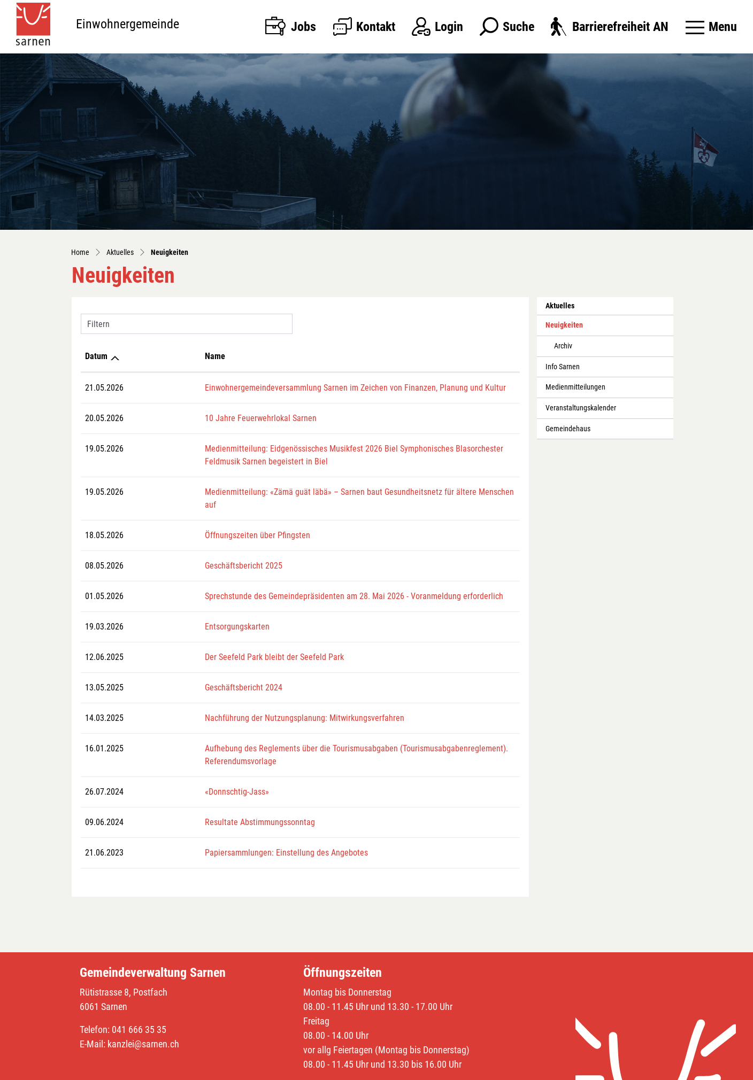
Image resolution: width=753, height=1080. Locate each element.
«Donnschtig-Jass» (164, 766)
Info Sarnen (562, 366)
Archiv (563, 346)
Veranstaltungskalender (580, 408)
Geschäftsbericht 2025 (171, 553)
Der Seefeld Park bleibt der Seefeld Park (201, 644)
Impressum (528, 1069)
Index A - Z (447, 1069)
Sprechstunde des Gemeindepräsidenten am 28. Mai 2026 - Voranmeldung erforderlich (281, 583)
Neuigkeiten (569, 328)
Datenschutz (487, 1069)
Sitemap (414, 1069)
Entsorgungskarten (164, 614)
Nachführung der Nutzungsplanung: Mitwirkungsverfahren (232, 705)
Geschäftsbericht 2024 (171, 675)
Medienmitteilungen (575, 387)
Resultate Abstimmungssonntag (187, 796)
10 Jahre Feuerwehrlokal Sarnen (188, 418)
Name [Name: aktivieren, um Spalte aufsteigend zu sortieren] (142, 356)
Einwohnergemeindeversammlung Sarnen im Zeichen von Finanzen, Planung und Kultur (282, 388)
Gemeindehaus (567, 428)
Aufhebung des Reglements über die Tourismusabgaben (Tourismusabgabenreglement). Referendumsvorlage (320, 736)
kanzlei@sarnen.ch (143, 1018)
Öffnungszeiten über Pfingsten (184, 522)
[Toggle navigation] (711, 27)
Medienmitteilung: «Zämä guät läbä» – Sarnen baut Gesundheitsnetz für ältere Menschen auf (293, 492)
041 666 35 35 (139, 1003)
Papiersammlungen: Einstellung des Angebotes (213, 827)
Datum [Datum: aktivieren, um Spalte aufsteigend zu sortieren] (96, 356)
